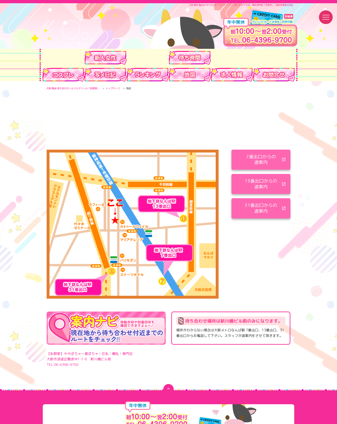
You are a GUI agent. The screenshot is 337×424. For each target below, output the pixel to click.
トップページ (113, 87)
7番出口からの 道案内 (261, 140)
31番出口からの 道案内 (261, 190)
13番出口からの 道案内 (261, 165)
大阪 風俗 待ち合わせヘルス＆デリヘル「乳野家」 (73, 87)
